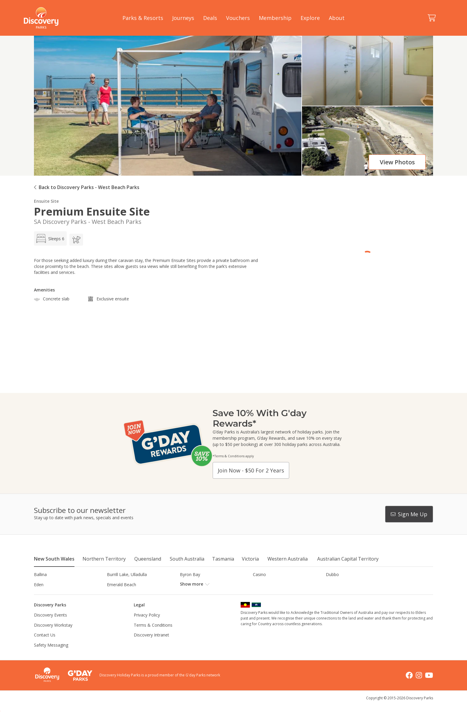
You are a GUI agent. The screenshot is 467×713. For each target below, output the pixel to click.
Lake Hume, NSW (197, 594)
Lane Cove (263, 594)
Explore (310, 17)
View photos (397, 162)
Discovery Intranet (151, 645)
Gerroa (259, 584)
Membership (275, 17)
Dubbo (332, 574)
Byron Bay (190, 574)
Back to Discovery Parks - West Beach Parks (89, 187)
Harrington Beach (343, 584)
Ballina (40, 574)
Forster (187, 584)
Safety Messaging (51, 655)
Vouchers (238, 17)
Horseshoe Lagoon (52, 594)
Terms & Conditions (153, 635)
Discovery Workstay (53, 635)
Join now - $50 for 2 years (251, 470)
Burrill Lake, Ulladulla (127, 574)
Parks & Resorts (142, 17)
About (337, 17)
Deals (210, 17)
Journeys (183, 17)
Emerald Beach (121, 584)
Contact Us (44, 645)
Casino (259, 574)
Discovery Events (50, 625)
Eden (38, 584)
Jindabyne (116, 594)
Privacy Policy (147, 625)
